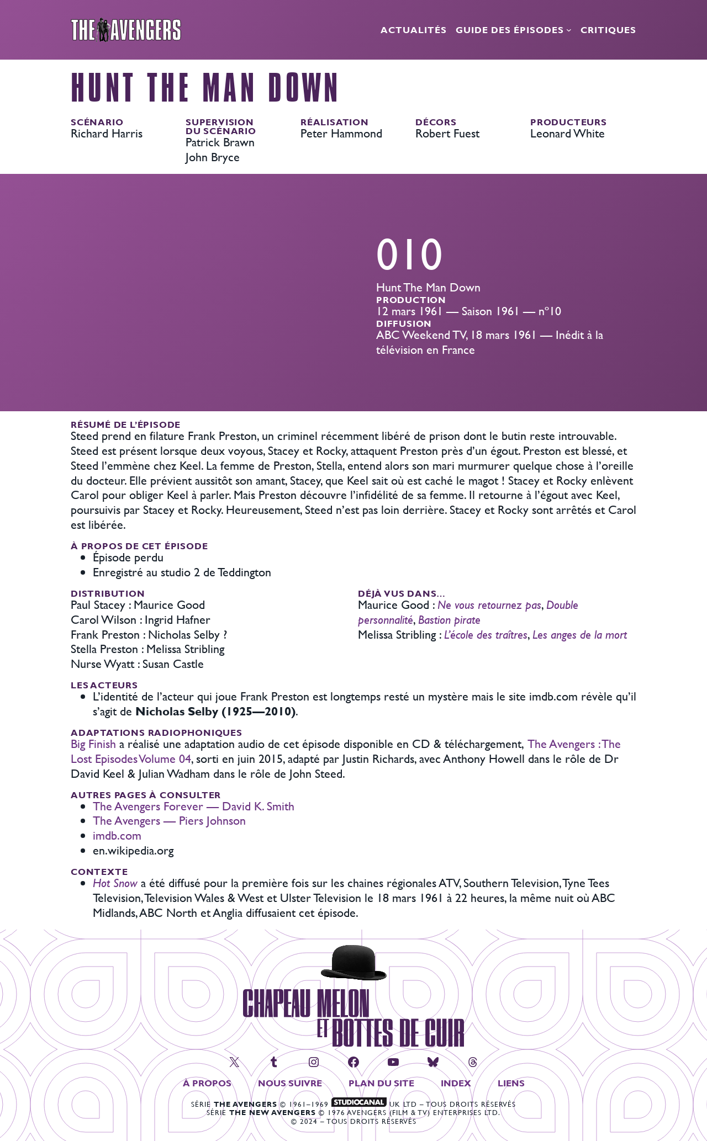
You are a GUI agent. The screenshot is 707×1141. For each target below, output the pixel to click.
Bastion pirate (449, 619)
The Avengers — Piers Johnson (169, 820)
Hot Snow (115, 882)
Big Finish (93, 743)
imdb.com (117, 835)
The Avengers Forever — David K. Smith (193, 806)
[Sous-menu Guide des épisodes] (569, 30)
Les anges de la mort (579, 634)
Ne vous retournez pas (489, 604)
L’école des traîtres (485, 634)
